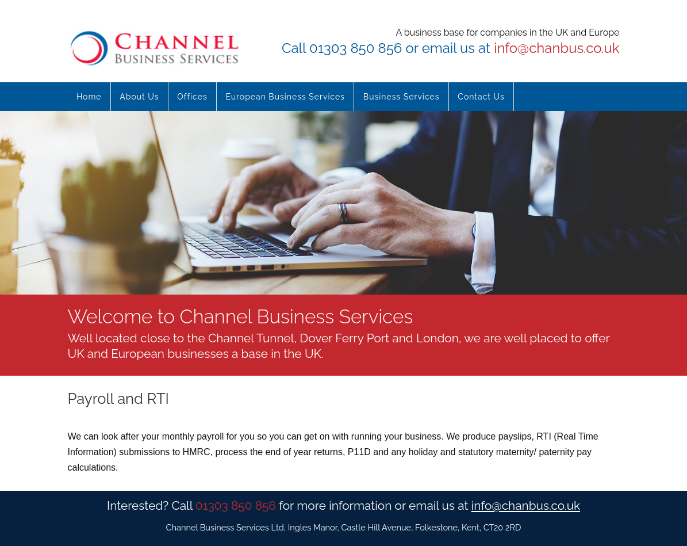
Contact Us (481, 96)
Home (89, 96)
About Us (139, 96)
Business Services (401, 96)
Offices (192, 96)
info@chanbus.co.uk (556, 48)
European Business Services (285, 96)
